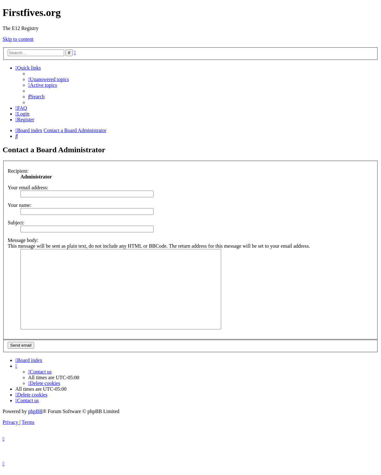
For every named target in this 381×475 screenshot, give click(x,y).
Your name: (19, 205)
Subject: (16, 222)
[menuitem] (48, 79)
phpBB (35, 411)
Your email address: (28, 187)
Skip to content (18, 39)
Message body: (23, 240)
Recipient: (18, 171)
